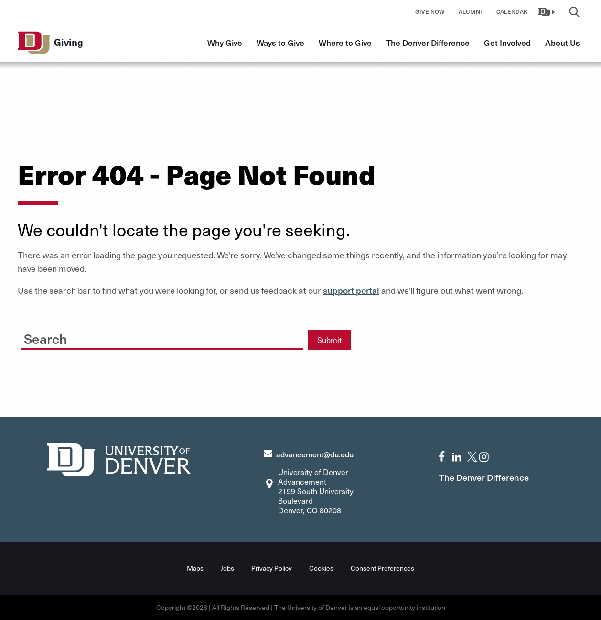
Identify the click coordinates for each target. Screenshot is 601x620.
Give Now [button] (429, 11)
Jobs (227, 568)
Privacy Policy (271, 568)
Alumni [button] (470, 11)
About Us (562, 42)
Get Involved (507, 42)
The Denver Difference (428, 42)
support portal (351, 290)
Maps (195, 568)
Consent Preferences (382, 568)
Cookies (321, 568)
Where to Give (345, 42)
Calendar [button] (511, 11)
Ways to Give (280, 42)
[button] (548, 11)
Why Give (224, 42)
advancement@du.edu (315, 454)
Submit (329, 340)
